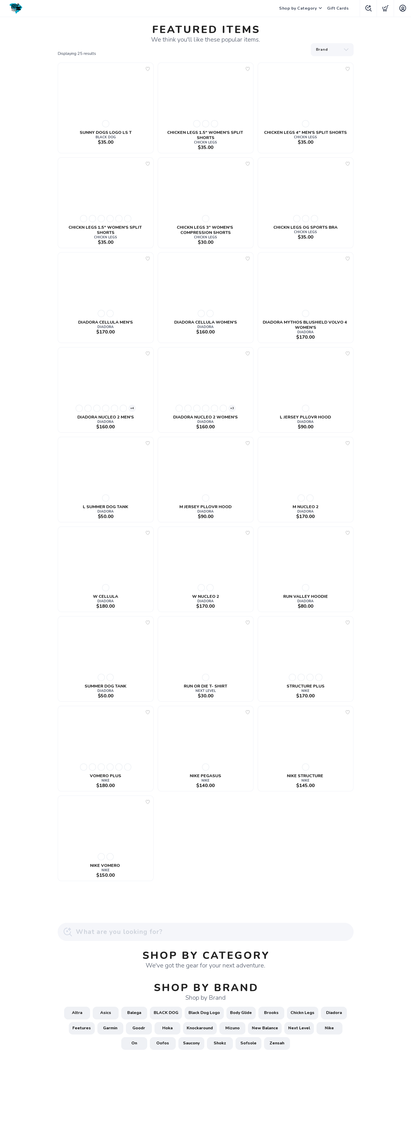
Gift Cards (337, 8)
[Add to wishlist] (148, 69)
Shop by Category (297, 8)
